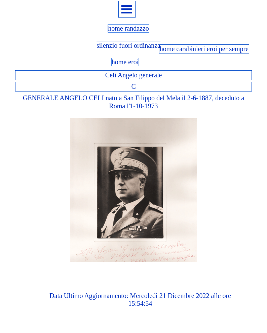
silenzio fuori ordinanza (128, 45)
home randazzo (128, 28)
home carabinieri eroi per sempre (204, 48)
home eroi (125, 62)
